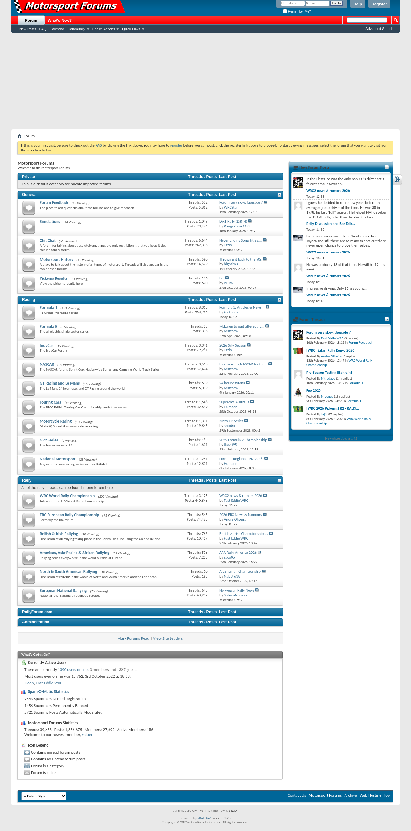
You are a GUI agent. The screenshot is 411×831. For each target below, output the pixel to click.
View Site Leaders (168, 638)
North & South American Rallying (68, 571)
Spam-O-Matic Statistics (48, 691)
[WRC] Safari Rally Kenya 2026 (330, 350)
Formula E (48, 326)
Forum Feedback (54, 202)
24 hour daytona (232, 383)
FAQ (43, 29)
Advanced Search (379, 28)
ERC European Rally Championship (69, 514)
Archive (350, 795)
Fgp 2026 (313, 390)
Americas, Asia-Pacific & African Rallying (74, 552)
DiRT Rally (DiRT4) (233, 221)
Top (387, 795)
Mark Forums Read (134, 638)
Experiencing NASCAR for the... (243, 364)
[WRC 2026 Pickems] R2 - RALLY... (332, 408)
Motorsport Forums (325, 795)
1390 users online (73, 669)
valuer (87, 734)
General (29, 195)
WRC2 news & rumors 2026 (240, 495)
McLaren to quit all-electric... (241, 326)
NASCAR (47, 364)
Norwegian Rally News (236, 590)
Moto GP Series (231, 421)
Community (76, 29)
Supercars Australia (234, 402)
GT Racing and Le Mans (60, 383)
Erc (221, 278)
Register (379, 4)
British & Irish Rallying (59, 533)
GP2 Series (49, 440)
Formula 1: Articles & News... (242, 307)
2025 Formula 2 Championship (243, 440)
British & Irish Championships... (243, 533)
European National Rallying (63, 590)
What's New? (60, 20)
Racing (28, 299)
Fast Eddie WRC (49, 683)
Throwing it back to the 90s (240, 259)
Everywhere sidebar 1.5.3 (341, 438)
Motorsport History (56, 259)
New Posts (27, 29)
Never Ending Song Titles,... (240, 240)
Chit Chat (48, 240)
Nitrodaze (328, 378)
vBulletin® (204, 818)
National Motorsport (57, 459)
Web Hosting (370, 795)
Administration (35, 622)
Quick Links (131, 29)
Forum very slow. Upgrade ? (241, 202)
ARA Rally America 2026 (238, 552)
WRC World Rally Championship (67, 495)
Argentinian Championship (240, 571)
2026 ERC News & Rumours (240, 514)
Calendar (57, 29)
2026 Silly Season (232, 345)
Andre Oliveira (331, 356)
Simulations (50, 221)
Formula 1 (48, 307)
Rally (26, 480)
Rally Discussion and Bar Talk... (330, 223)
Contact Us (297, 795)
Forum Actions (103, 29)
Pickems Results (53, 278)
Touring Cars (50, 402)
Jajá (324, 414)
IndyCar (46, 345)
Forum (31, 20)
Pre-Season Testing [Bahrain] (329, 372)
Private (28, 177)
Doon (29, 683)
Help (358, 4)
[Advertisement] (205, 81)
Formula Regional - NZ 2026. (241, 459)
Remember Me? (297, 11)
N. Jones (327, 396)
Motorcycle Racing (56, 421)
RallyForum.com (37, 612)
